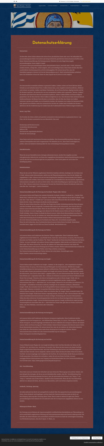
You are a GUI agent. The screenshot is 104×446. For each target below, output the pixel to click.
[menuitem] (40, 6)
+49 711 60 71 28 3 (86, 1)
